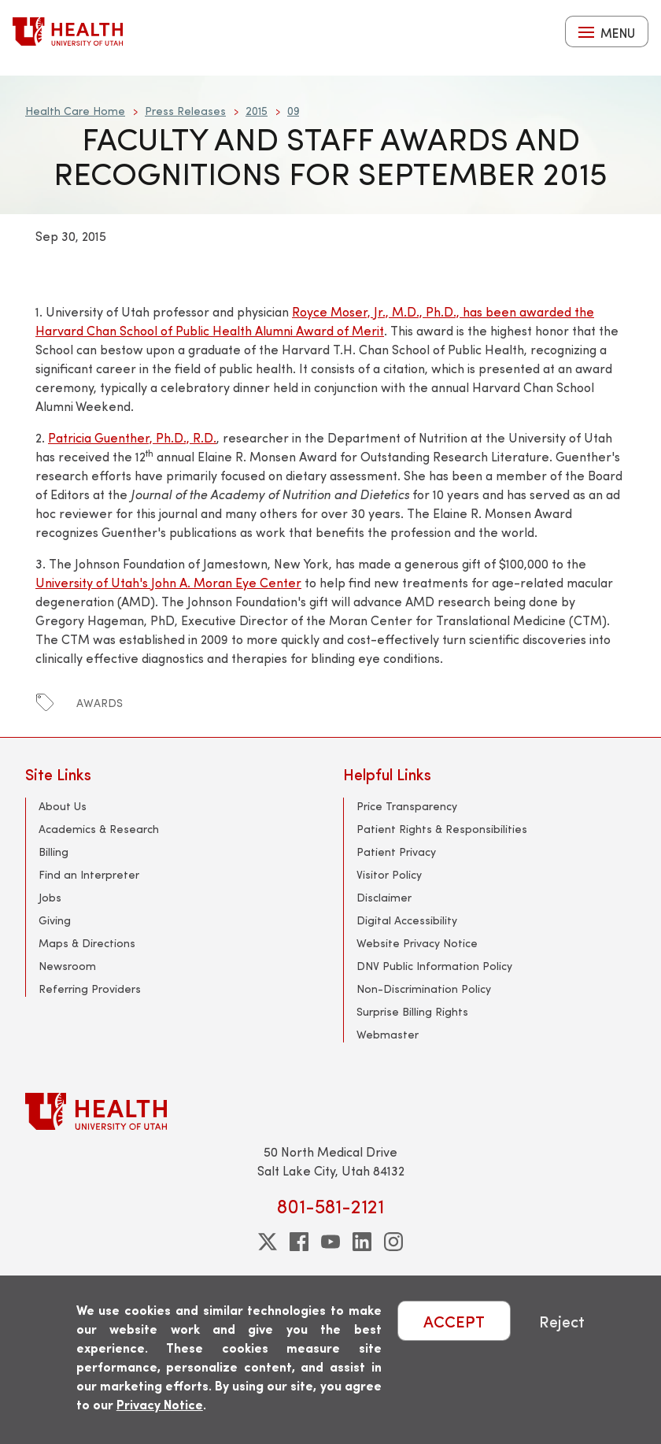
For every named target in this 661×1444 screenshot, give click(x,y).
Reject (562, 1320)
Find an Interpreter (89, 874)
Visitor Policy (389, 874)
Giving (55, 920)
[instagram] (393, 1241)
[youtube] (330, 1241)
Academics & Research (99, 828)
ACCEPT (454, 1320)
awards (99, 702)
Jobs (50, 897)
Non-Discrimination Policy (423, 988)
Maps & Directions (87, 942)
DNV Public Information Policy (434, 965)
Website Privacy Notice (417, 942)
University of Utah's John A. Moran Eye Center (168, 582)
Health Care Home (75, 110)
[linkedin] (362, 1241)
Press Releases (185, 110)
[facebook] (299, 1241)
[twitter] (267, 1241)
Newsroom (67, 965)
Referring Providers (90, 988)
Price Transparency (406, 805)
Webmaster (387, 1034)
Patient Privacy (396, 851)
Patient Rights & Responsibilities (441, 828)
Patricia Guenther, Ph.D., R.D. (132, 437)
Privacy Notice (159, 1404)
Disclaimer (384, 897)
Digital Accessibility (406, 920)
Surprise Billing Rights (412, 1011)
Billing (53, 851)
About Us (63, 805)
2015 (257, 110)
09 (293, 110)
